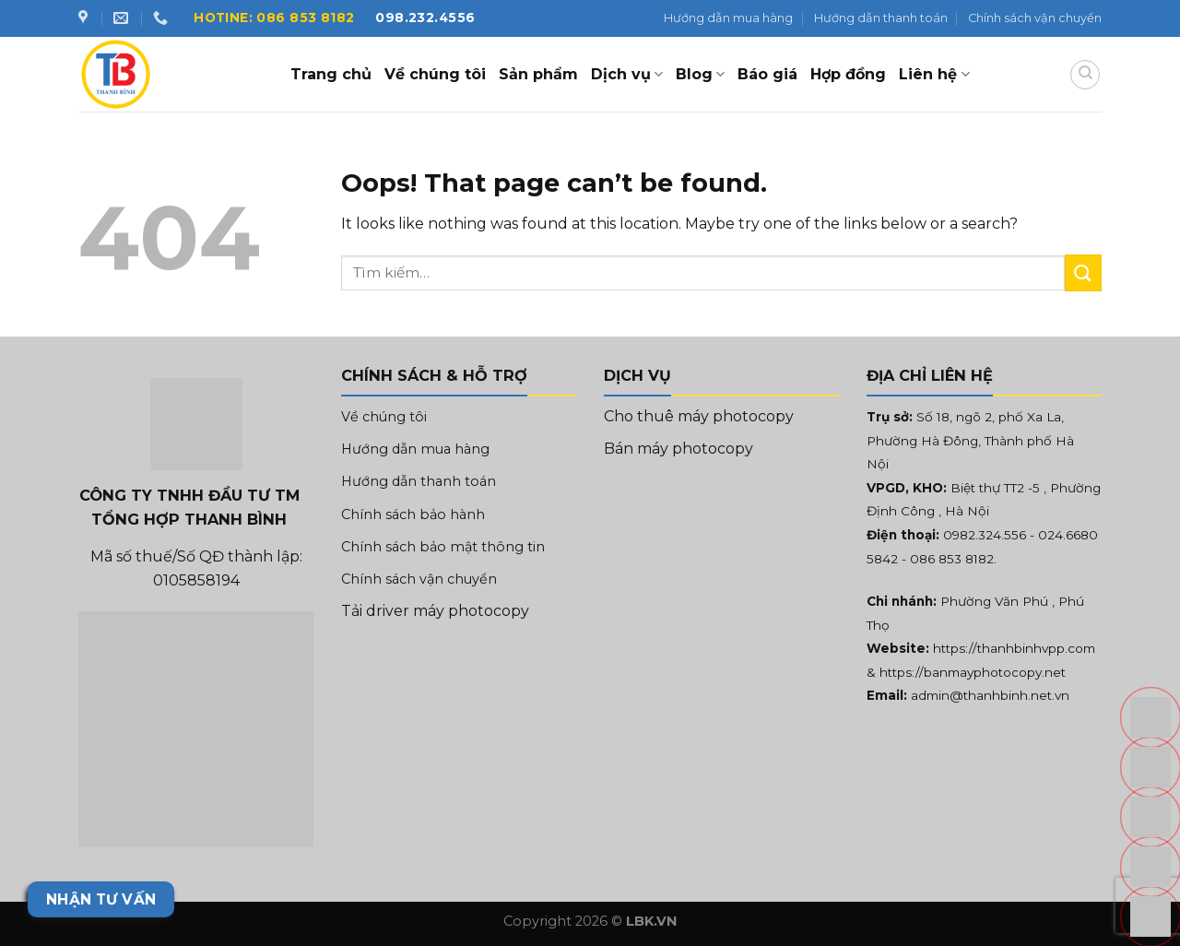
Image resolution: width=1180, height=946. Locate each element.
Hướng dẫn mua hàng (728, 18)
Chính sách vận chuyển (1035, 18)
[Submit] (1083, 272)
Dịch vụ (627, 74)
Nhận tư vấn (101, 899)
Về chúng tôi (435, 74)
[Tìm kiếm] (1085, 74)
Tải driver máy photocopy (435, 611)
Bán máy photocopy (678, 448)
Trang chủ (331, 74)
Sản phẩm (538, 74)
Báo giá (767, 74)
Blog (700, 74)
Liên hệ (934, 74)
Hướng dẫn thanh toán (881, 18)
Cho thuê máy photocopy (699, 416)
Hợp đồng (848, 74)
